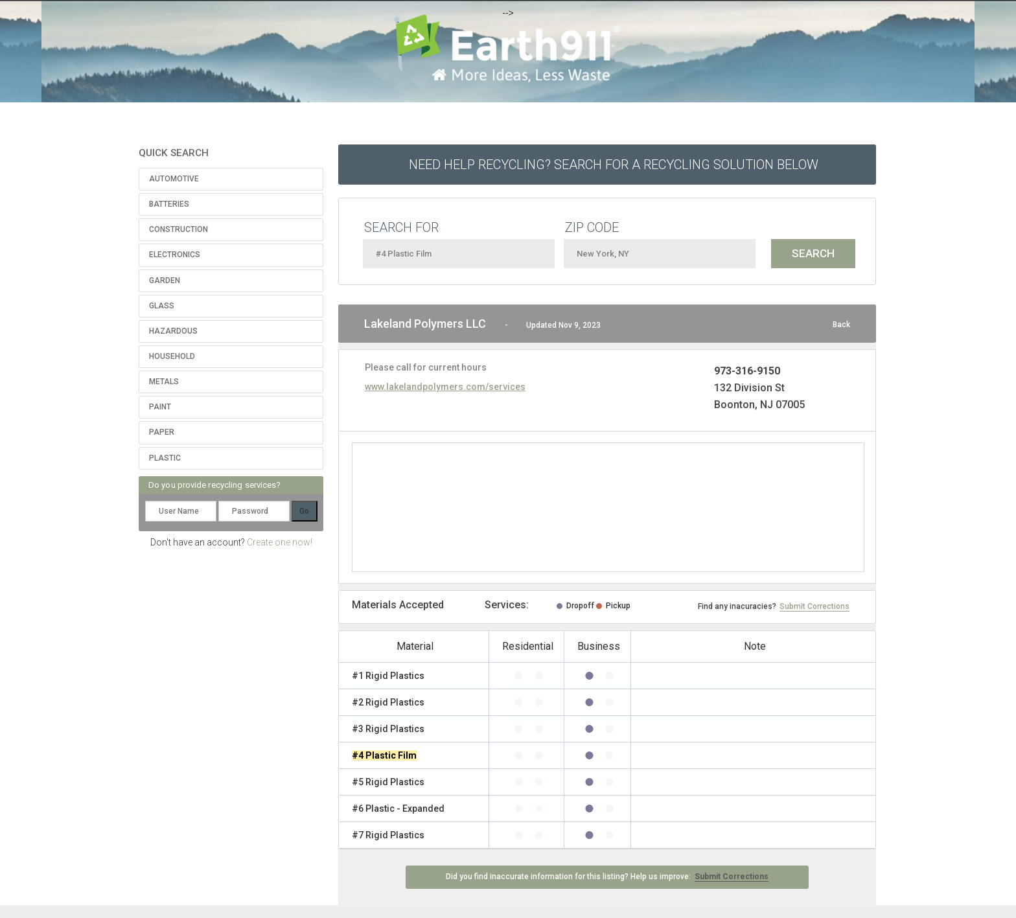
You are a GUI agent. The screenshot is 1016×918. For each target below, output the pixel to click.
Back (841, 324)
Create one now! (279, 542)
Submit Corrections (814, 606)
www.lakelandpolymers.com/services (445, 387)
